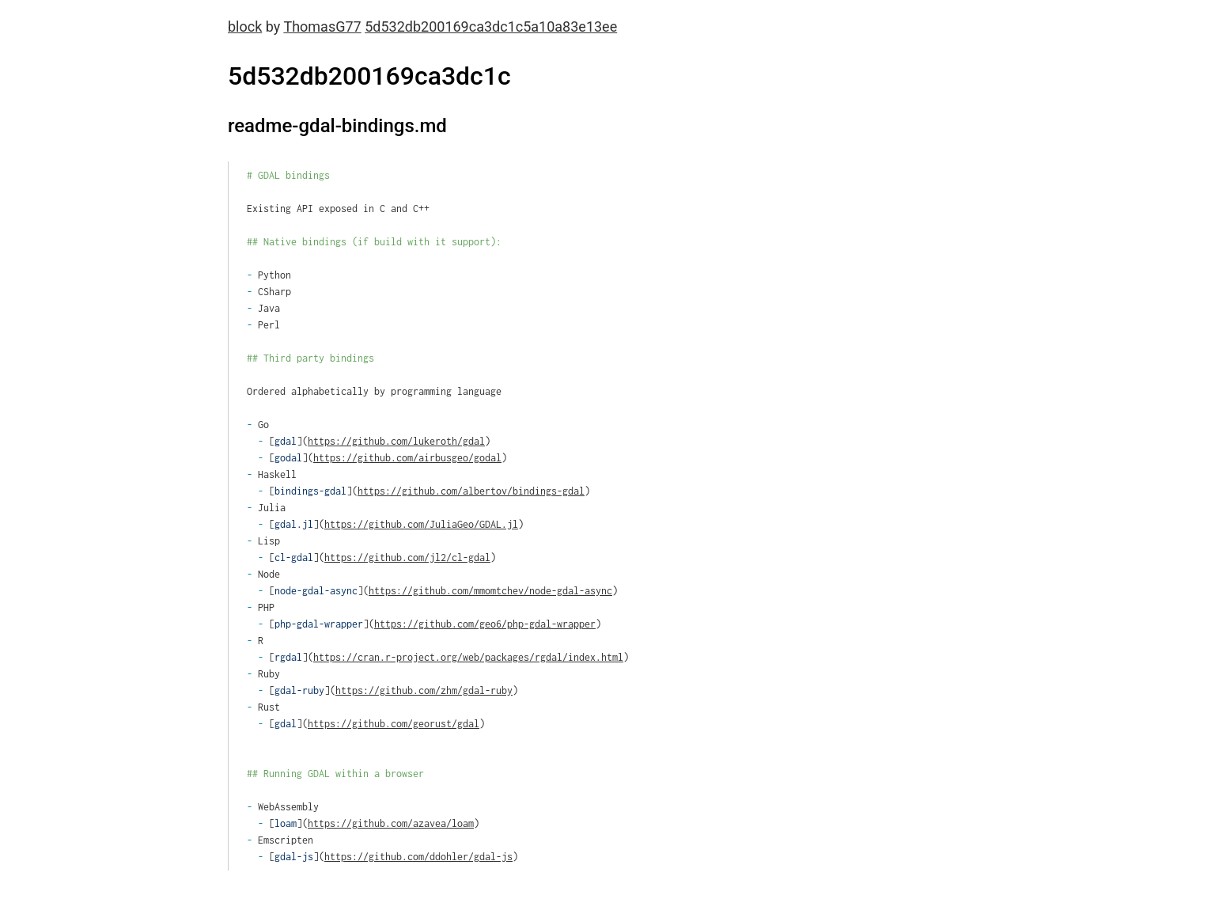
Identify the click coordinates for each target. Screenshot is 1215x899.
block (245, 26)
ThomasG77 (322, 26)
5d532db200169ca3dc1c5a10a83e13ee (491, 26)
